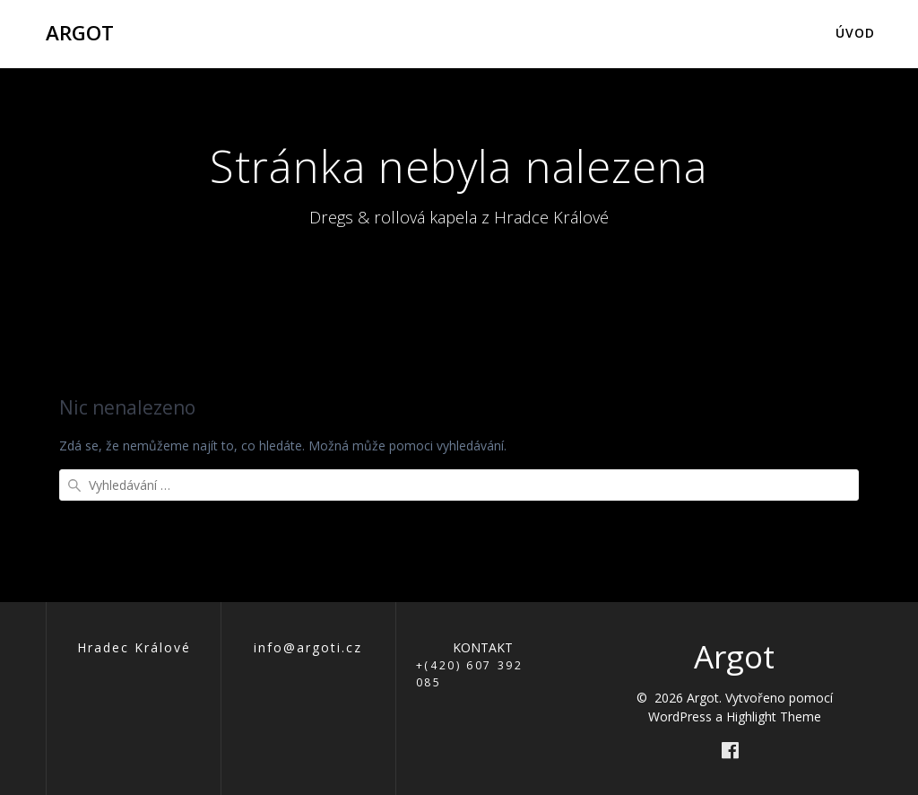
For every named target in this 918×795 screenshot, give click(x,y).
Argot (80, 33)
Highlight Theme (773, 716)
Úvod (855, 32)
